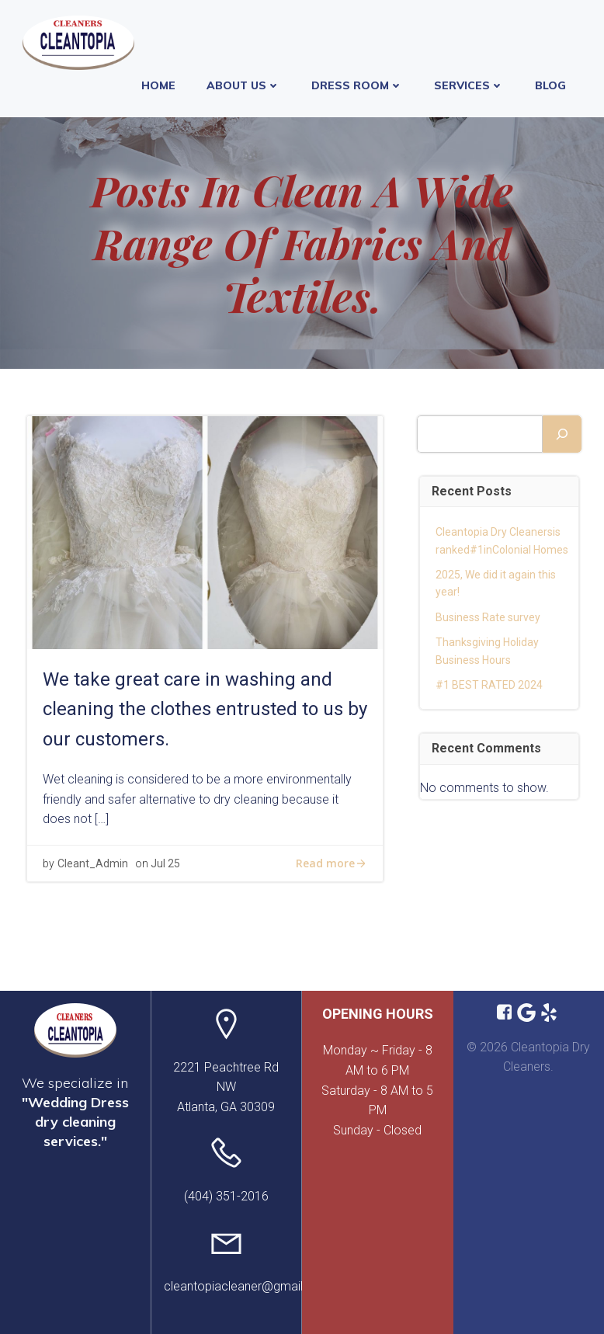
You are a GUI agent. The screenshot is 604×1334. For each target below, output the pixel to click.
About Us (243, 85)
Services (469, 85)
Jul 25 (165, 863)
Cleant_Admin (92, 863)
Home (158, 85)
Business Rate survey (488, 617)
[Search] (562, 434)
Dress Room (357, 85)
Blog (550, 85)
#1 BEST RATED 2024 (489, 685)
